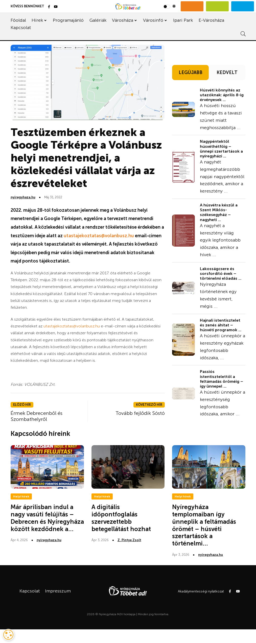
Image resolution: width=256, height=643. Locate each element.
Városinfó (153, 20)
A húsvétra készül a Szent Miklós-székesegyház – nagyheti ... (219, 212)
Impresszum (58, 591)
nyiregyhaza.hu (23, 197)
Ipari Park (183, 20)
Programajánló (68, 20)
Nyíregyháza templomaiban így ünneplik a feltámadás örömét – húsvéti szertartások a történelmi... (204, 525)
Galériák (97, 20)
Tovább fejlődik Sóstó (140, 413)
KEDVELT (227, 72)
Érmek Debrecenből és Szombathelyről (36, 416)
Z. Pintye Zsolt (129, 540)
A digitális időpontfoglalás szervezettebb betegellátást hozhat (121, 517)
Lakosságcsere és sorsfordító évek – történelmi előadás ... (220, 273)
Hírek (37, 20)
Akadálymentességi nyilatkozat (201, 591)
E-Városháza (211, 20)
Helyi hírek (21, 496)
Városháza (122, 20)
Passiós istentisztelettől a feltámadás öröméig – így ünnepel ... (221, 379)
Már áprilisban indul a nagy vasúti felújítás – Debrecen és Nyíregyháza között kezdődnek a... (47, 517)
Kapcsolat (21, 27)
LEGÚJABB (190, 72)
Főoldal (18, 20)
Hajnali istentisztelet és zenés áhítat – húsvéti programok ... (220, 325)
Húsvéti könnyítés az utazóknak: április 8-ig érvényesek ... (222, 95)
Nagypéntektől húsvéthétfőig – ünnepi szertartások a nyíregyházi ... (221, 148)
